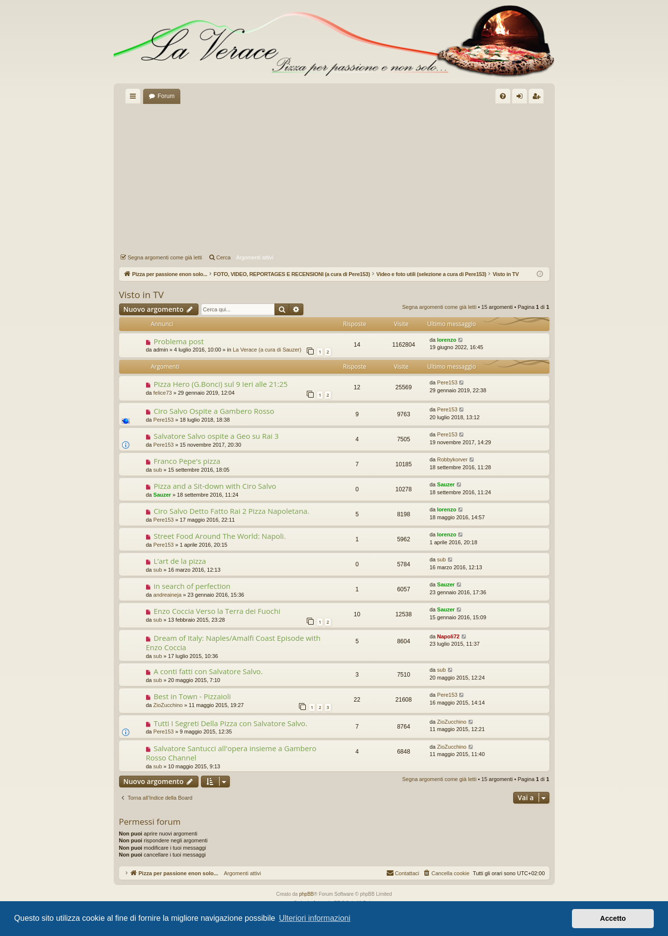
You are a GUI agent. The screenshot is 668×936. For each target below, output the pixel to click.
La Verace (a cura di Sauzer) (267, 350)
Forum (166, 96)
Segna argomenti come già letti (165, 257)
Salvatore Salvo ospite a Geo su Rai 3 (215, 436)
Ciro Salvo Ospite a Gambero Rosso (213, 411)
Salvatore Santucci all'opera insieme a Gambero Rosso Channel (231, 752)
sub (157, 470)
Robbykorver (452, 459)
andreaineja (167, 595)
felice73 (162, 393)
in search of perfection (191, 586)
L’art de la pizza (179, 561)
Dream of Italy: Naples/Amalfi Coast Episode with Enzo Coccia (233, 642)
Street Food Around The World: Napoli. (219, 536)
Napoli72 (448, 636)
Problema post (178, 341)
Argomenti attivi (254, 257)
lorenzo (446, 340)
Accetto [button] (613, 918)
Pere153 (447, 382)
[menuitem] (502, 96)
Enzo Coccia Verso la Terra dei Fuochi (216, 611)
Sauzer (162, 495)
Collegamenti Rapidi (134, 98)
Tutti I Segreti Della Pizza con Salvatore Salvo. (230, 723)
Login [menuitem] (521, 98)
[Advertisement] (334, 177)
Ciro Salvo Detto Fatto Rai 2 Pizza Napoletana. (231, 511)
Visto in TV (141, 294)
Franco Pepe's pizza (186, 461)
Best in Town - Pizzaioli (192, 696)
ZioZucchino (168, 705)
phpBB (306, 894)
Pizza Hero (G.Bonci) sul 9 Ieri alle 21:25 (220, 384)
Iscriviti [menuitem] (538, 98)
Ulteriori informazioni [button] (314, 918)
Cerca (223, 257)
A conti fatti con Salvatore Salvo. (208, 671)
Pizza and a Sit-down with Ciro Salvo (214, 486)
